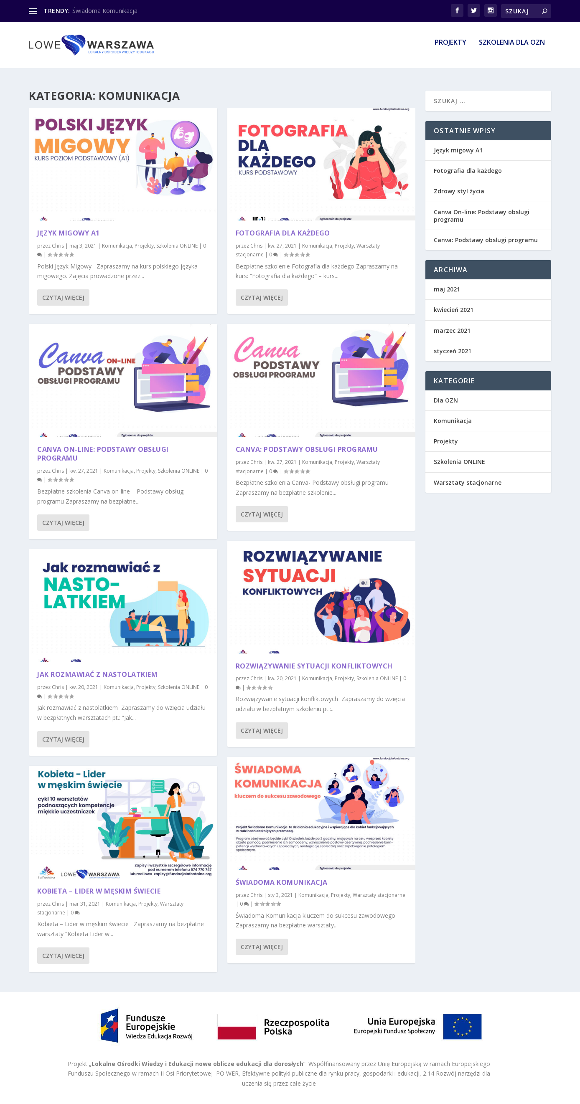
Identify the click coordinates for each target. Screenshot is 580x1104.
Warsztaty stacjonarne (379, 895)
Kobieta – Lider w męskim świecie (98, 891)
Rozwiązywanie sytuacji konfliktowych (314, 665)
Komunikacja (117, 245)
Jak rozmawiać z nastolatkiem (97, 674)
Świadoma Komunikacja (104, 11)
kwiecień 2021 (453, 310)
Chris (58, 245)
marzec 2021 (452, 330)
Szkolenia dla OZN (512, 49)
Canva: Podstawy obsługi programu (307, 449)
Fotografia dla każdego (283, 233)
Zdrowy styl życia (459, 191)
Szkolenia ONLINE (177, 245)
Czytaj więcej (63, 297)
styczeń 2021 (452, 351)
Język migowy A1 (68, 233)
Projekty (450, 49)
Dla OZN (446, 400)
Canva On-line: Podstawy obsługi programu (103, 454)
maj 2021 (447, 289)
